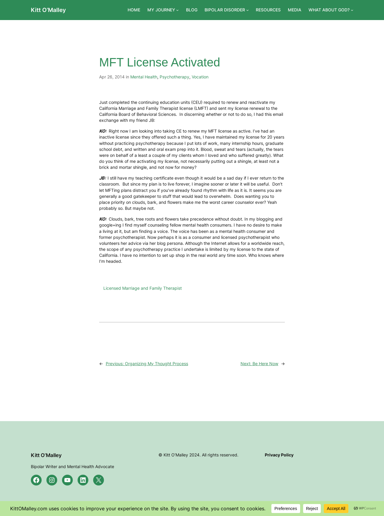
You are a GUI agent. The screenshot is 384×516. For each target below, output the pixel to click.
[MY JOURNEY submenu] (177, 10)
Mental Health (143, 76)
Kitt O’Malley (48, 9)
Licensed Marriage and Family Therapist (142, 288)
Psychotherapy (174, 76)
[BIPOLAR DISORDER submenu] (247, 10)
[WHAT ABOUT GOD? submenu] (352, 10)
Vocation (200, 76)
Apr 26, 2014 (112, 76)
